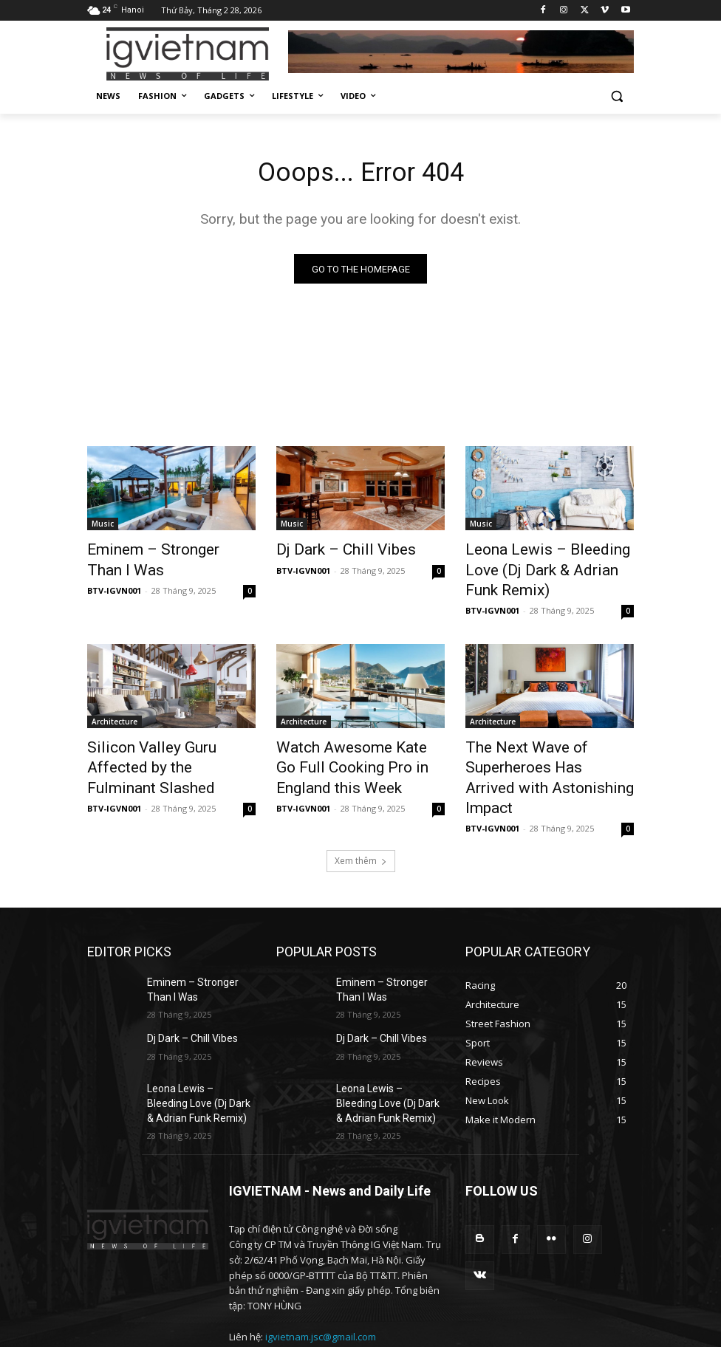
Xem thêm (361, 805)
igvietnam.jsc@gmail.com (320, 1281)
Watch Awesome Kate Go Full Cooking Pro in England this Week (358, 737)
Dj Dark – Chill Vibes (332, 551)
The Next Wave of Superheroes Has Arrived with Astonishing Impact (547, 737)
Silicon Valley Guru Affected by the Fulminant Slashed (165, 729)
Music (103, 527)
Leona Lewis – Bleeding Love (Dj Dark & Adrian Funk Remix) (547, 559)
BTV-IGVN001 (114, 586)
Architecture (114, 697)
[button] (616, 96)
